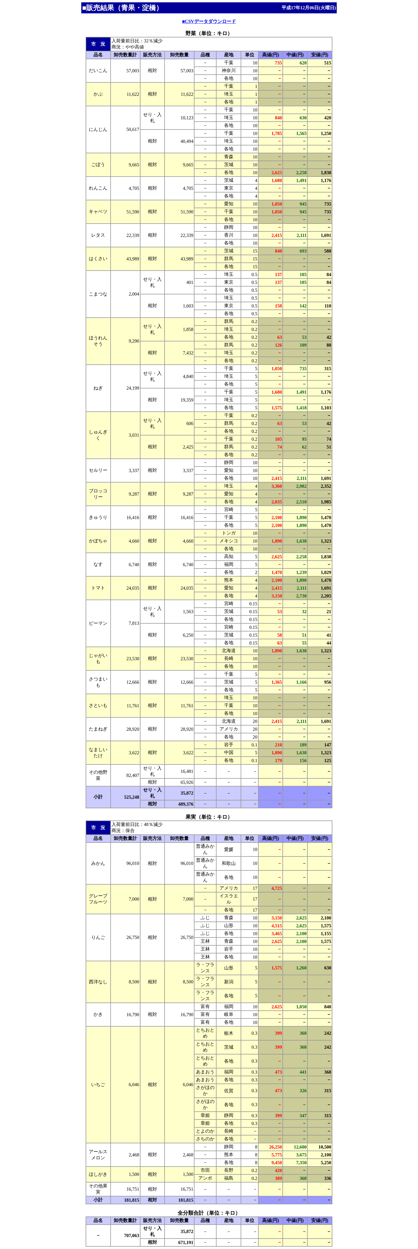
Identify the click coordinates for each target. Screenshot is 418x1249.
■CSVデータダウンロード (209, 21)
